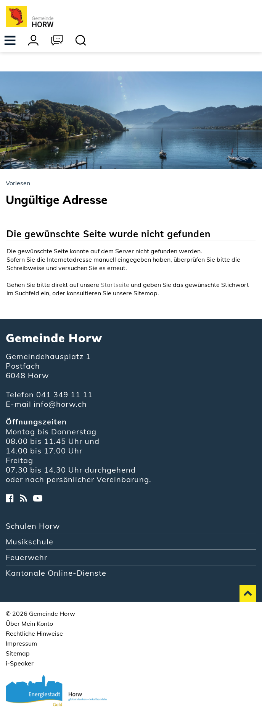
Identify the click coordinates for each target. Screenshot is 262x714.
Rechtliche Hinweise (34, 633)
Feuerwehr (26, 557)
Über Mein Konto (29, 623)
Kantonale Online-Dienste (56, 573)
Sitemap (18, 653)
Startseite (115, 284)
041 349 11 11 (64, 394)
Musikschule (29, 541)
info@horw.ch (60, 404)
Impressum (21, 643)
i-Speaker (20, 663)
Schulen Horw (33, 526)
